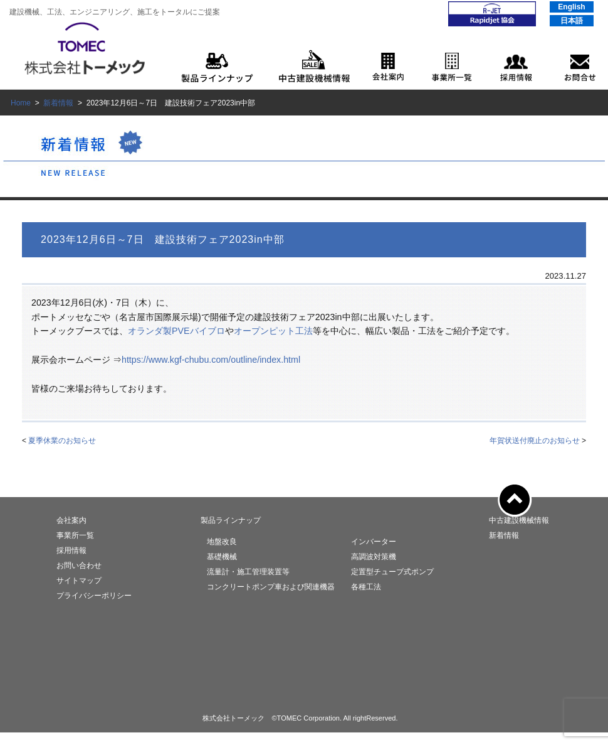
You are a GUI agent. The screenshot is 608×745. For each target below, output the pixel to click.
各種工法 (366, 586)
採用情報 (71, 550)
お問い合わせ (79, 565)
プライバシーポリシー (94, 595)
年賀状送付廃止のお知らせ (535, 440)
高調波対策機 (373, 556)
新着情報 (58, 103)
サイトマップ (79, 580)
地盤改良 (222, 541)
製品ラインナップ (231, 520)
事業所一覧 (75, 535)
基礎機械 (222, 556)
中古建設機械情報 (519, 520)
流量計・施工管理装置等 (248, 571)
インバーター (373, 541)
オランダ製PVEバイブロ (176, 331)
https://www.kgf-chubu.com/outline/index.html (211, 360)
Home (21, 103)
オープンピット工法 (273, 331)
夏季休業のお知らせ (62, 440)
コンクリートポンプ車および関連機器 (271, 586)
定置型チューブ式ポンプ (392, 571)
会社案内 (71, 520)
